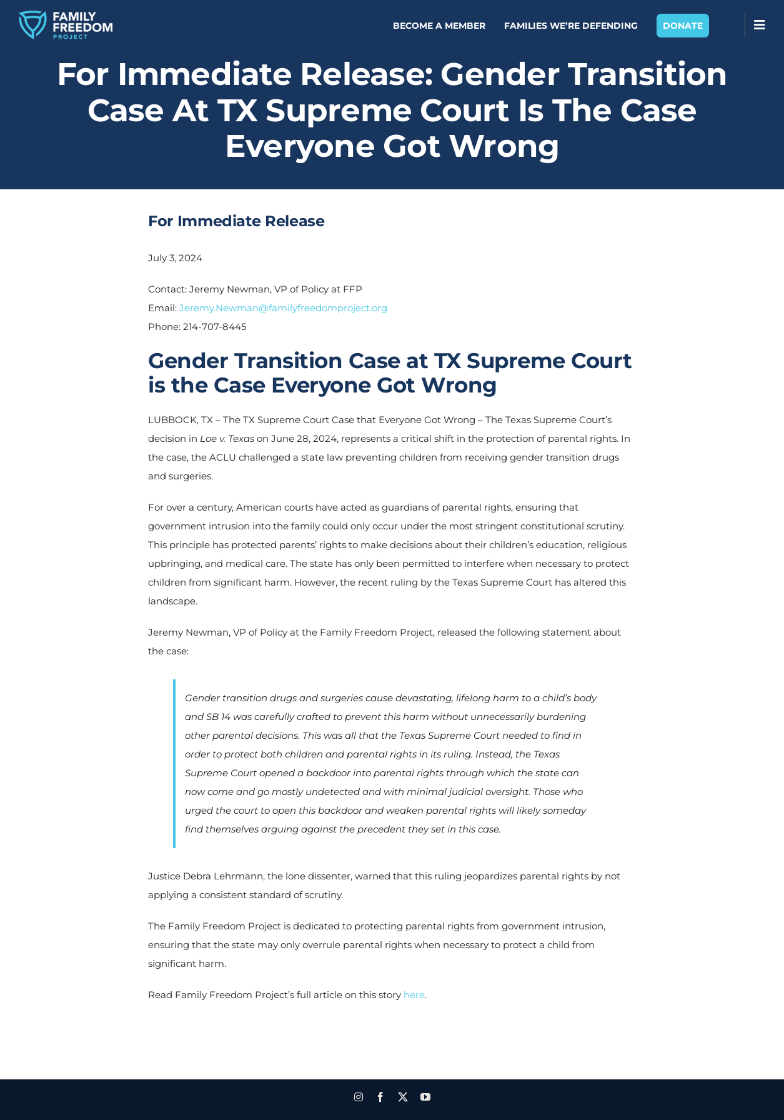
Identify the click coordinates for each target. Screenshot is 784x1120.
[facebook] (380, 1097)
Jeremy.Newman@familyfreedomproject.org (283, 308)
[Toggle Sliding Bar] (759, 25)
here (414, 995)
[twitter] (403, 1097)
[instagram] (358, 1097)
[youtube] (425, 1097)
